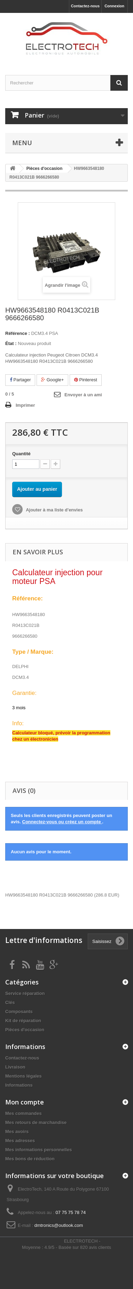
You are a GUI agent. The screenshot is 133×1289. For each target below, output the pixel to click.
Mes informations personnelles (38, 1149)
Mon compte (24, 1102)
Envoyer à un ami (83, 394)
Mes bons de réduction (30, 1158)
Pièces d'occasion (24, 1029)
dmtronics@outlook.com (58, 1225)
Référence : (17, 333)
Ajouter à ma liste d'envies (54, 509)
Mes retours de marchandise (35, 1122)
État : (11, 343)
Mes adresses (20, 1140)
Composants (19, 1011)
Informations (19, 1085)
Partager (20, 379)
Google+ (52, 379)
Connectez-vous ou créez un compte (62, 821)
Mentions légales (23, 1076)
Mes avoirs (17, 1131)
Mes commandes (23, 1113)
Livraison (15, 1067)
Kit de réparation (23, 1020)
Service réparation (25, 993)
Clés (10, 1002)
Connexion (114, 6)
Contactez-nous (85, 6)
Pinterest (85, 379)
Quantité (21, 453)
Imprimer (25, 405)
